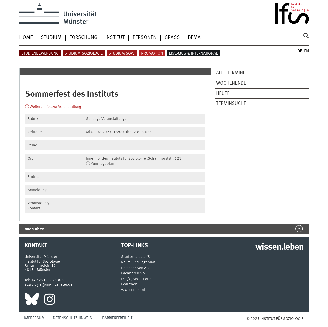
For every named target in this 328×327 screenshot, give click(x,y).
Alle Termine (230, 73)
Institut (115, 37)
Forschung (83, 37)
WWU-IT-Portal (133, 290)
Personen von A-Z (135, 268)
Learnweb (129, 285)
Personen (144, 37)
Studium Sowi (122, 54)
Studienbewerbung (40, 54)
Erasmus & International (193, 54)
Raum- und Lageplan (138, 262)
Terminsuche (231, 103)
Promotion (152, 54)
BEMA (194, 37)
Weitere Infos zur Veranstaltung (55, 107)
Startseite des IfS (135, 257)
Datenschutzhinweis (72, 318)
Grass (172, 37)
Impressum (34, 318)
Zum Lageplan (102, 164)
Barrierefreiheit (117, 318)
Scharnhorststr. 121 (41, 266)
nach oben (34, 229)
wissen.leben (279, 247)
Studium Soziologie (84, 54)
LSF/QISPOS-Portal (137, 279)
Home (26, 37)
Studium (51, 37)
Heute (223, 93)
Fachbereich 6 (133, 273)
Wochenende (231, 83)
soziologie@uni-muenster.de (49, 285)
